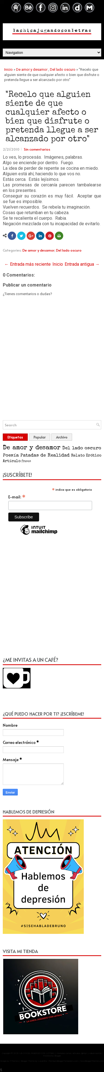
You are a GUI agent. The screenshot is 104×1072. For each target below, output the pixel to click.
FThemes (14, 1061)
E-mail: (17, 496)
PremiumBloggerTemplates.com (63, 1061)
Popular (39, 437)
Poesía (11, 455)
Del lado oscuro (62, 69)
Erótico (93, 456)
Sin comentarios (37, 149)
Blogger (57, 1056)
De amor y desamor (31, 69)
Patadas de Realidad (44, 455)
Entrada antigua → (82, 264)
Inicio (8, 69)
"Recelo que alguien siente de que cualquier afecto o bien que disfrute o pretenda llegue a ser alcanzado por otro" (52, 117)
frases (26, 461)
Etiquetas (15, 437)
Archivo (61, 437)
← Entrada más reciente (27, 264)
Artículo (12, 461)
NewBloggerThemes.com (92, 1061)
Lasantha (42, 1061)
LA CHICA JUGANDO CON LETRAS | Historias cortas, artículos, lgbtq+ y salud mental (60, 1053)
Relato (78, 456)
